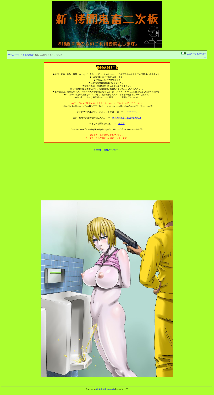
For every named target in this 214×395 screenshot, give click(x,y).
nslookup (97, 150)
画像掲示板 (28, 55)
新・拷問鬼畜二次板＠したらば (126, 118)
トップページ (131, 112)
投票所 (121, 123)
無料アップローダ (112, 150)
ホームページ (14, 55)
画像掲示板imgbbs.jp (105, 389)
